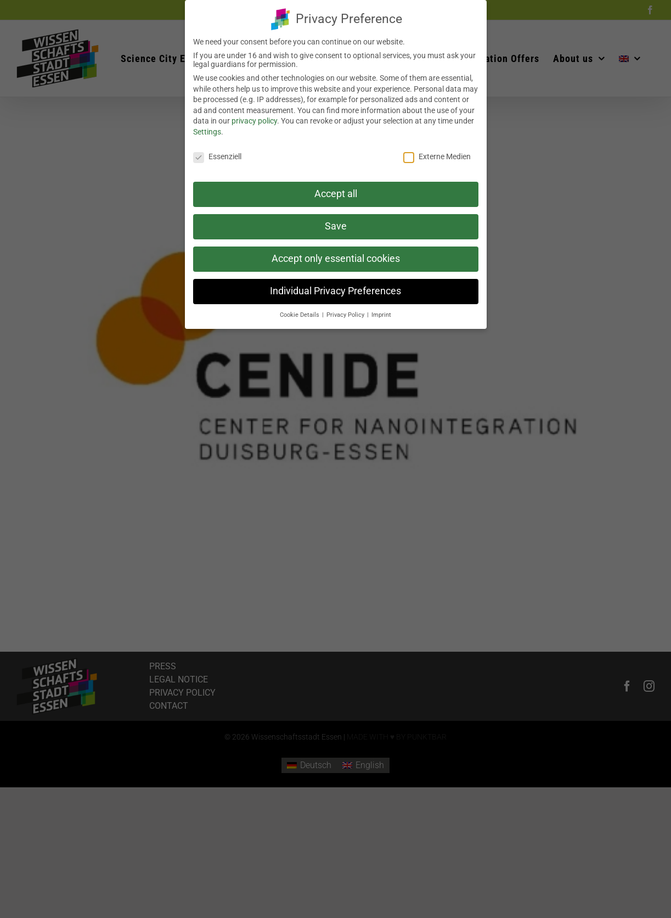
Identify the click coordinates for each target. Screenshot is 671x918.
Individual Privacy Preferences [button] (335, 288)
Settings (207, 129)
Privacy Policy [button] (346, 312)
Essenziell (217, 153)
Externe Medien (437, 153)
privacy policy (254, 118)
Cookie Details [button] (300, 312)
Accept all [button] (335, 191)
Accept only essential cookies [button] (336, 256)
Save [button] (336, 224)
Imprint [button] (381, 312)
